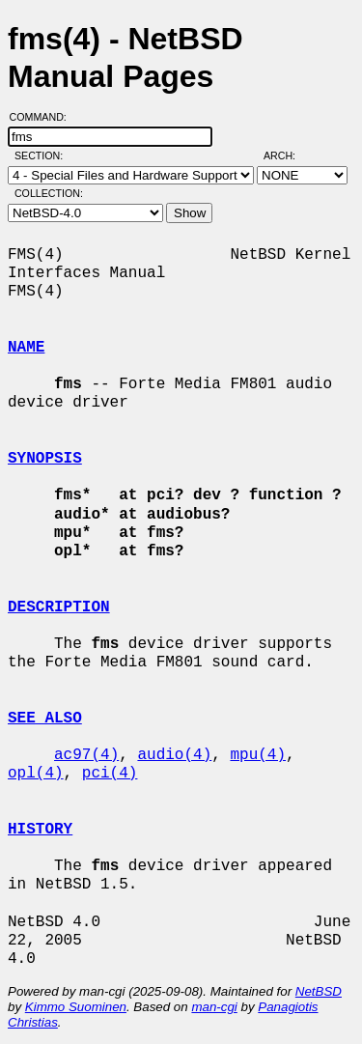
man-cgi (214, 1007)
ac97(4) (86, 755)
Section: (42, 155)
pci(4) (110, 773)
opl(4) (36, 773)
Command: (44, 117)
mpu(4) (258, 755)
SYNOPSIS (45, 458)
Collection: (48, 193)
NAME (26, 347)
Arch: (288, 155)
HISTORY (40, 829)
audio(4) (174, 755)
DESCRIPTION (59, 607)
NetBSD (318, 991)
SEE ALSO (45, 718)
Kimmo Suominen (75, 1007)
